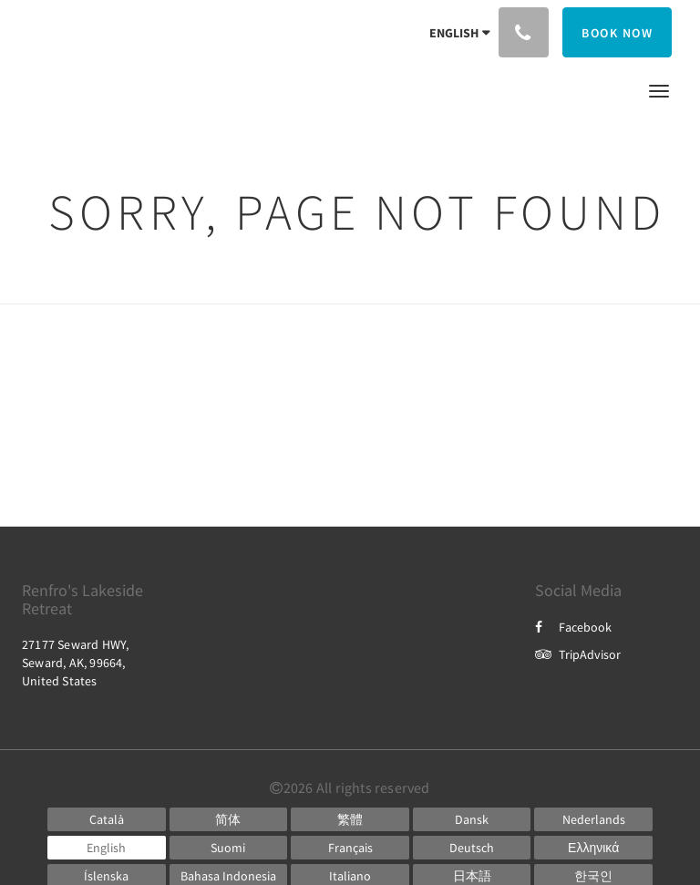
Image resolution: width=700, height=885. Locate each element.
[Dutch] (593, 819)
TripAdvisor (578, 654)
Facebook (573, 627)
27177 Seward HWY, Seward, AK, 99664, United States (75, 662)
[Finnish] (229, 847)
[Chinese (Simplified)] (229, 819)
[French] (350, 847)
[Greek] (593, 847)
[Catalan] (106, 819)
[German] (472, 847)
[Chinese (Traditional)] (350, 819)
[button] (659, 90)
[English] (106, 847)
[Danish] (472, 819)
